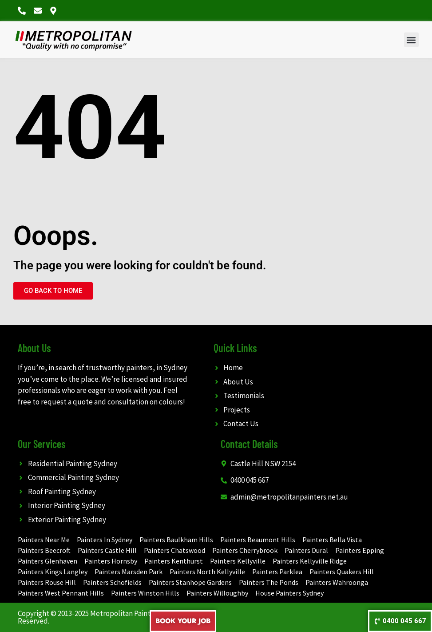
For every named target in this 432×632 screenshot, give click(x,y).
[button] (411, 39)
